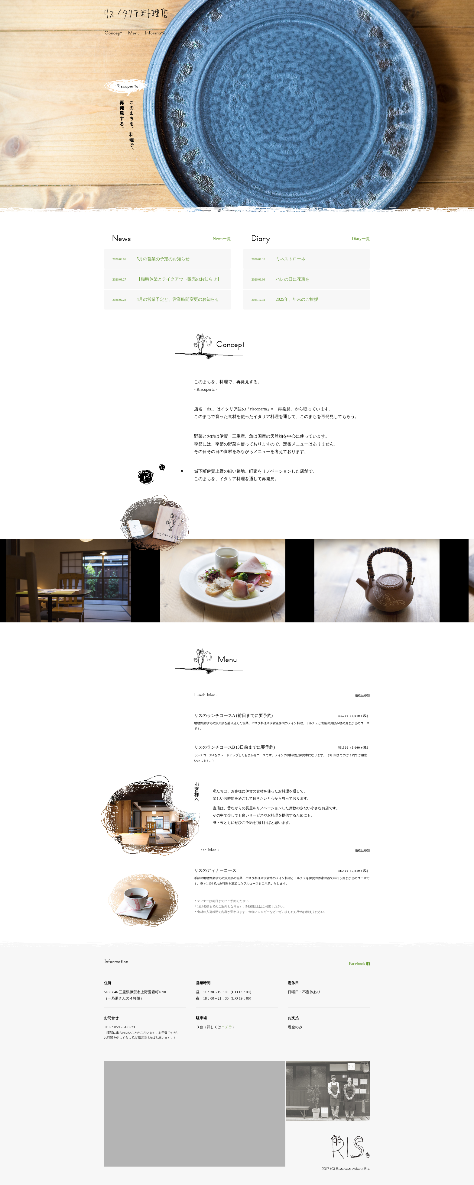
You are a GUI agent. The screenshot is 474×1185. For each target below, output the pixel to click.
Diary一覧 (361, 238)
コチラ (226, 1027)
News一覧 (222, 238)
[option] (83, 580)
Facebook (359, 964)
